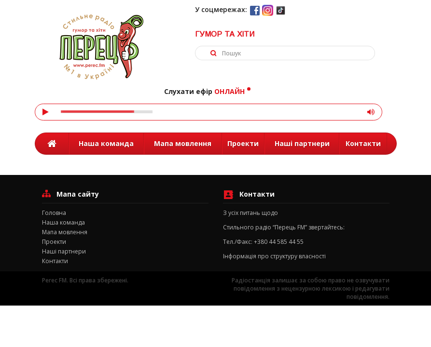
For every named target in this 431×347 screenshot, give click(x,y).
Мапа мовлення (182, 143)
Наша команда (106, 143)
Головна (54, 213)
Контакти (363, 143)
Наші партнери (302, 143)
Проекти (243, 143)
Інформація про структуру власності (274, 256)
